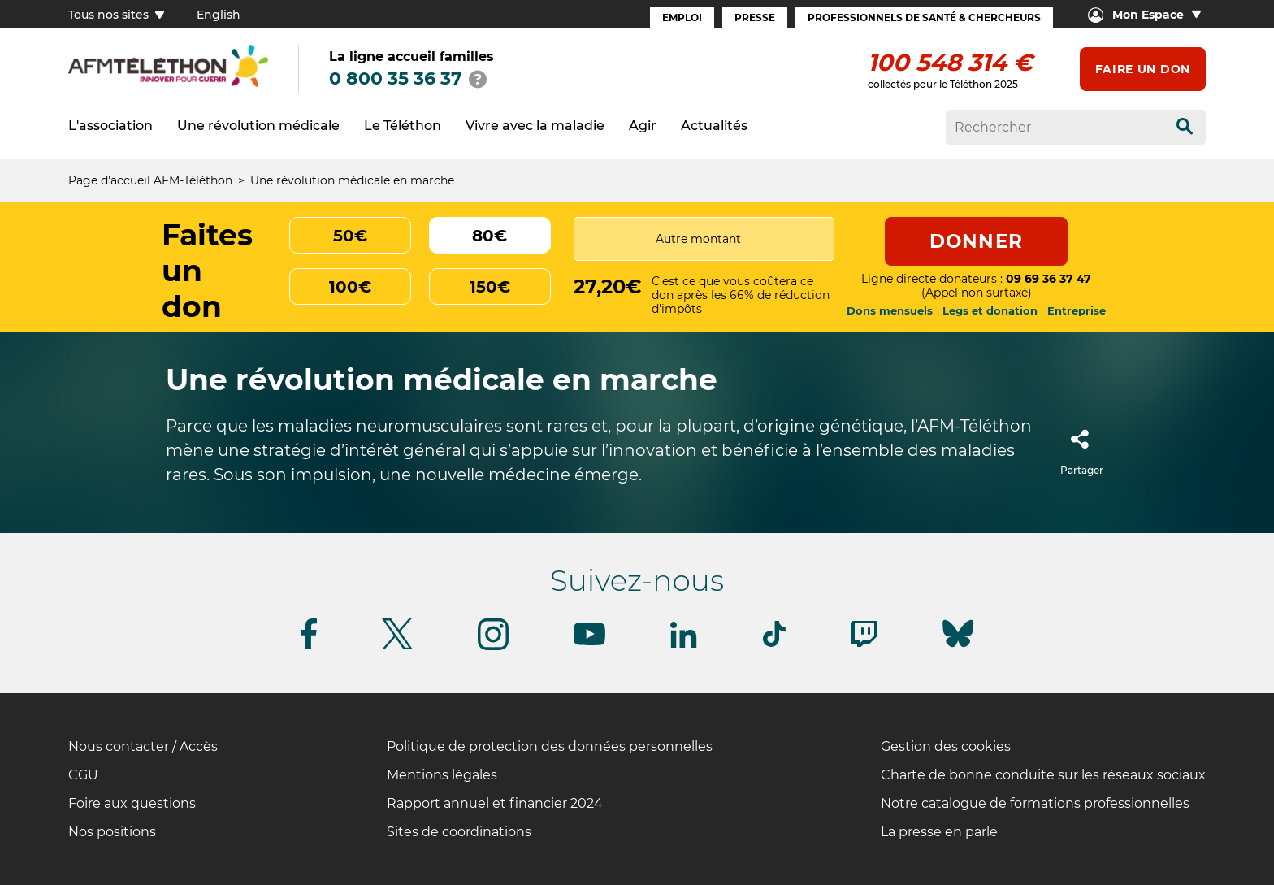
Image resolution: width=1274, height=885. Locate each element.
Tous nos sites (116, 14)
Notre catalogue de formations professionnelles (1035, 803)
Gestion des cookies (946, 746)
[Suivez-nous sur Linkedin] (684, 645)
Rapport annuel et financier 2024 (495, 803)
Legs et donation (990, 310)
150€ (490, 287)
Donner (976, 241)
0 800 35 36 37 (395, 78)
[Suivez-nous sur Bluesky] (958, 647)
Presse (754, 17)
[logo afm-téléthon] (168, 84)
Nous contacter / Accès (143, 746)
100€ (350, 287)
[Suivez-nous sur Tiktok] (774, 644)
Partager (1081, 447)
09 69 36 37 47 (1048, 278)
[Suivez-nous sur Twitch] (864, 644)
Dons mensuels (890, 310)
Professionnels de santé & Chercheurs (924, 17)
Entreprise (1076, 310)
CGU (83, 775)
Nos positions (112, 831)
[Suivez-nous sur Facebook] (309, 646)
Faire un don (1142, 69)
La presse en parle (939, 831)
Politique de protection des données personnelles (550, 746)
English (218, 14)
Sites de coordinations (459, 831)
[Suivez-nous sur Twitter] (397, 646)
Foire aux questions (132, 803)
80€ (489, 235)
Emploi (682, 17)
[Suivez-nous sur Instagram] (493, 647)
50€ (350, 235)
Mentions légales (442, 775)
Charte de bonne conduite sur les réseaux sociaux (1043, 775)
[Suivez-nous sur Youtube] (589, 642)
